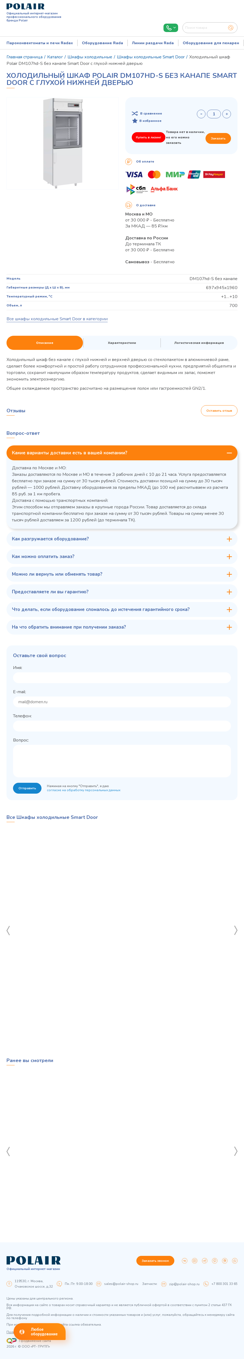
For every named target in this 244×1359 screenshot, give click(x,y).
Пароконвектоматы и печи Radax (40, 43)
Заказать (218, 138)
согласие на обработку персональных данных (83, 790)
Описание (44, 343)
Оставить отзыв (219, 410)
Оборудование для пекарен (211, 43)
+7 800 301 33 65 (224, 1284)
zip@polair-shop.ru (184, 1284)
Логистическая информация (199, 343)
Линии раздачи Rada (153, 43)
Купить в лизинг (148, 137)
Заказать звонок (155, 1261)
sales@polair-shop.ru (121, 1284)
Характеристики (122, 343)
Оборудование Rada (102, 43)
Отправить (27, 788)
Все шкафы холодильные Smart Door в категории (57, 319)
